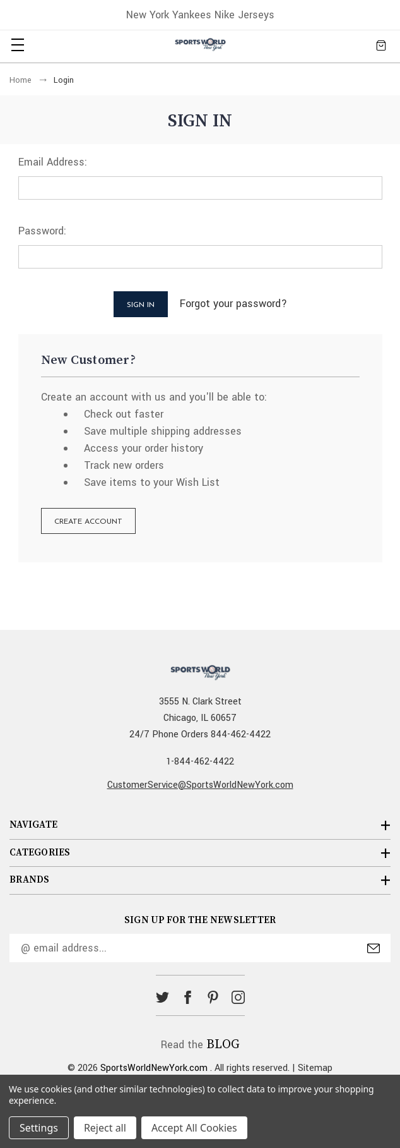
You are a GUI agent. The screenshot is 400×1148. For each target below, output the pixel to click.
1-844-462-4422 (200, 761)
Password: (42, 231)
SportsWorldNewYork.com (154, 1068)
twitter (162, 997)
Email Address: (52, 162)
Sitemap (315, 1068)
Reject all (105, 1128)
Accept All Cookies (194, 1128)
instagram (238, 997)
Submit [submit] (373, 948)
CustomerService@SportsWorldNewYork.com (200, 785)
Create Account (88, 522)
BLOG (223, 1045)
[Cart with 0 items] (381, 44)
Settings (39, 1128)
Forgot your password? (233, 303)
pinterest (213, 997)
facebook (187, 997)
